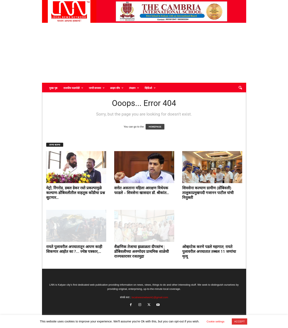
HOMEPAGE (155, 127)
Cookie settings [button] (215, 321)
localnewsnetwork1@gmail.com (150, 297)
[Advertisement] (144, 53)
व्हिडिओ (150, 88)
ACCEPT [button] (239, 321)
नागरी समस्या (97, 88)
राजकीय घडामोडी (73, 88)
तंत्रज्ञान (134, 88)
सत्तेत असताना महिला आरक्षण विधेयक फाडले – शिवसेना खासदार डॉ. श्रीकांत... (141, 190)
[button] (240, 88)
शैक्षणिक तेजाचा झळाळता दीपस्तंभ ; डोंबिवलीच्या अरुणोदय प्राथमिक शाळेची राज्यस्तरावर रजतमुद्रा (141, 251)
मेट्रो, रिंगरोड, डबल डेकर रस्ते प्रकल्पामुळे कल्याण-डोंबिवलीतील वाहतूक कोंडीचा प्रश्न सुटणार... (75, 192)
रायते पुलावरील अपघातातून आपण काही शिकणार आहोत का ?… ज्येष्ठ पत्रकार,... (74, 249)
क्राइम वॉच (116, 88)
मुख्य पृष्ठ (53, 88)
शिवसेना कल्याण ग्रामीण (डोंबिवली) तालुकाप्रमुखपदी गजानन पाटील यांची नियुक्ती (208, 192)
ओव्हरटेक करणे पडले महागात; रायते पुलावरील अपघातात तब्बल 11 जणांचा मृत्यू (209, 251)
